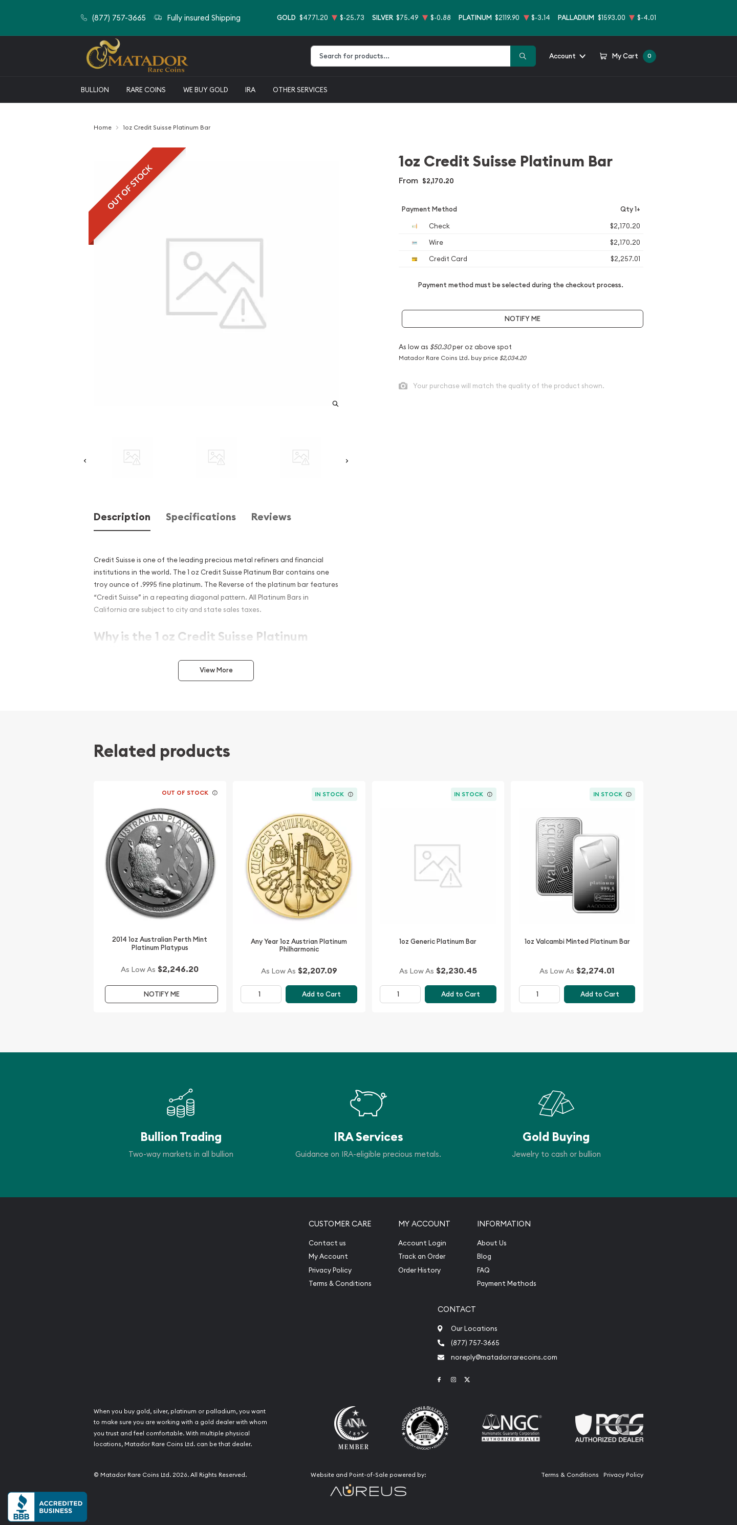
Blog (484, 1256)
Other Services (300, 90)
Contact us (327, 1243)
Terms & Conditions (340, 1283)
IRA (250, 90)
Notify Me (522, 318)
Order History (419, 1270)
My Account (328, 1256)
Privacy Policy (330, 1270)
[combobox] (411, 56)
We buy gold (205, 90)
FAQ (483, 1270)
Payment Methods (506, 1283)
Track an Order (421, 1256)
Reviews (271, 517)
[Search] (523, 56)
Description (122, 517)
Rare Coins (146, 90)
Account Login (422, 1243)
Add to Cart (321, 994)
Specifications (201, 517)
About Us (492, 1243)
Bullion (95, 90)
